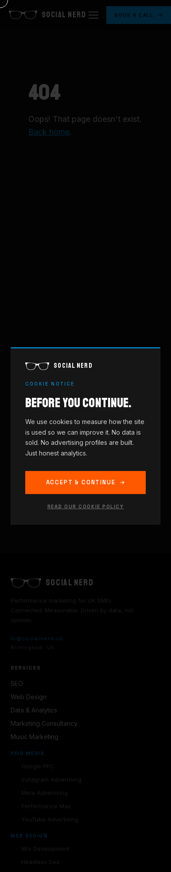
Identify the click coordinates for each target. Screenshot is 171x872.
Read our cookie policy (85, 506)
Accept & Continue (85, 482)
